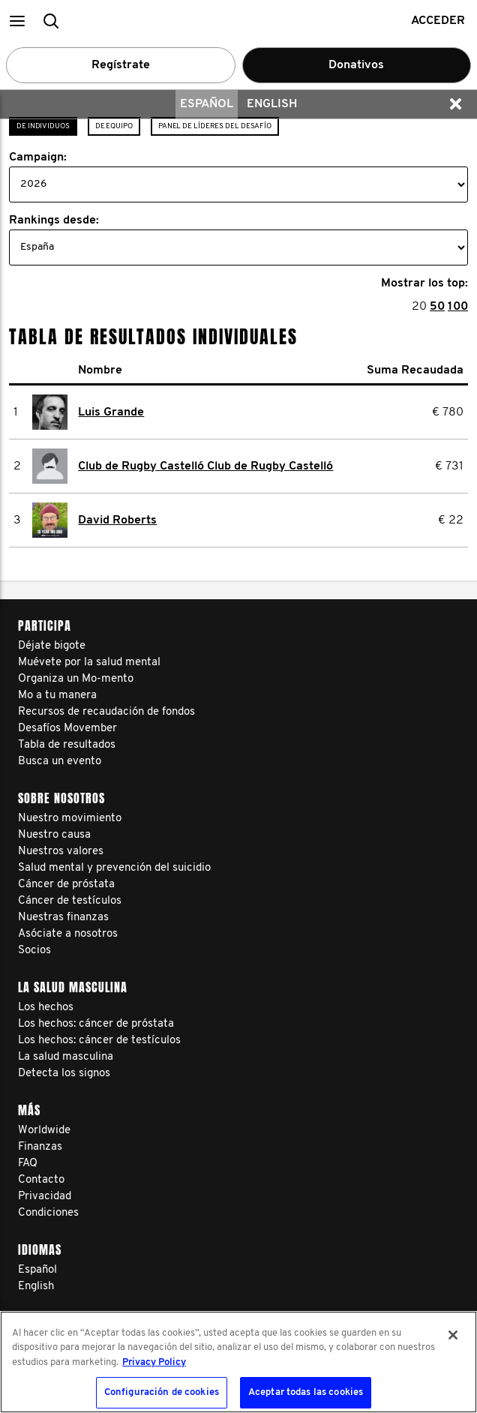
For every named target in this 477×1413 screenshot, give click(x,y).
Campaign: (38, 158)
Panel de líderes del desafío (215, 126)
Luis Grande (111, 412)
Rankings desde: (54, 220)
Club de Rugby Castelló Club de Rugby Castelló (205, 466)
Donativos (356, 65)
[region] (238, 1362)
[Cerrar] (453, 1335)
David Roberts (117, 520)
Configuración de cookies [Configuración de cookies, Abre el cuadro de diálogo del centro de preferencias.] (161, 1392)
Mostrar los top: (424, 284)
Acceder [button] (438, 21)
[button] (17, 20)
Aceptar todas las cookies (305, 1392)
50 (437, 307)
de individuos (43, 126)
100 (458, 307)
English (272, 104)
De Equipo (114, 126)
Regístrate (121, 65)
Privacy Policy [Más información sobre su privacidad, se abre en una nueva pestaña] (154, 1362)
